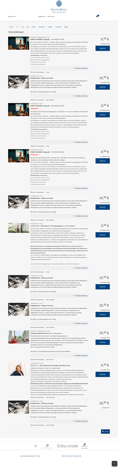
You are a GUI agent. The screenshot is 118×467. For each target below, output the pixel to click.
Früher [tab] (11, 27)
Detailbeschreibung (81, 68)
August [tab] (33, 27)
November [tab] (58, 27)
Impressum (69, 456)
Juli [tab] (28, 27)
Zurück (107, 431)
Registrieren (41, 16)
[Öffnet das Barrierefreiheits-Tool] (114, 463)
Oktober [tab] (50, 27)
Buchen (103, 48)
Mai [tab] (17, 27)
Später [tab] (66, 27)
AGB (63, 456)
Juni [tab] (22, 27)
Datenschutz (77, 456)
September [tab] (41, 27)
